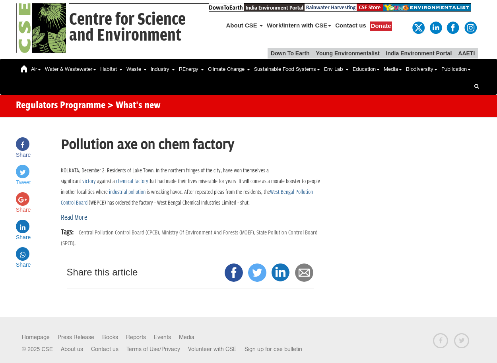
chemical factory (132, 181)
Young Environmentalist (348, 53)
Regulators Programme (60, 106)
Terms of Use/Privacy (153, 349)
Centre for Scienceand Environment (127, 27)
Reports (136, 337)
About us (72, 349)
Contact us (350, 25)
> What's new (134, 106)
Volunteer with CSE (212, 349)
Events (162, 337)
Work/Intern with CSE (299, 25)
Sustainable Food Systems (287, 69)
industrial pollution (127, 192)
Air (36, 69)
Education (366, 69)
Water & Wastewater (70, 69)
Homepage (36, 337)
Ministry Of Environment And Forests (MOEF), (208, 232)
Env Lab (336, 69)
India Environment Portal (419, 53)
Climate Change (229, 69)
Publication (456, 69)
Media (393, 69)
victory (89, 181)
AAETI (466, 53)
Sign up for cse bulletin (273, 349)
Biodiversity (421, 69)
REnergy (191, 69)
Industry (163, 69)
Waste (136, 69)
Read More (74, 218)
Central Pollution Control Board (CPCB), (120, 232)
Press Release (76, 337)
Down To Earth (290, 53)
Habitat (111, 69)
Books (110, 337)
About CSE (244, 25)
